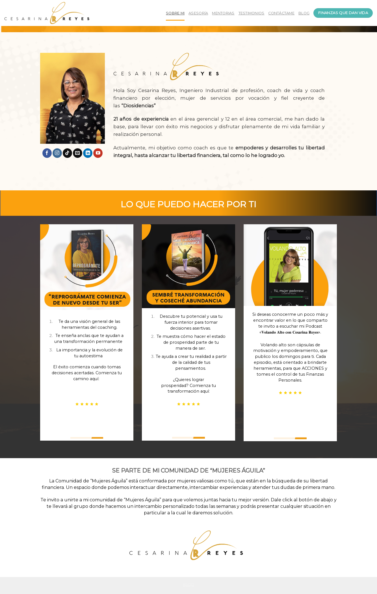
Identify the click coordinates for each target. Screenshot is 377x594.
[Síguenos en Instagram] (57, 153)
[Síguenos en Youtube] (98, 153)
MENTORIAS (223, 13)
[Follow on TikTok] (67, 153)
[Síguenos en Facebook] (47, 153)
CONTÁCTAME (281, 13)
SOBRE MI (175, 13)
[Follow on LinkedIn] (87, 153)
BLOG (303, 13)
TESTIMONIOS (252, 13)
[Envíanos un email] (77, 153)
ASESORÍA (198, 13)
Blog (188, 584)
